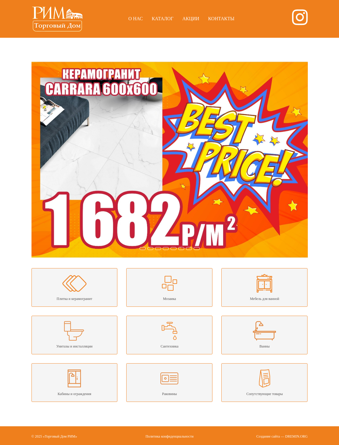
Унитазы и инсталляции (74, 334)
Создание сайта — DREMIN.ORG (282, 436)
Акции (190, 18)
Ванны (264, 334)
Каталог (163, 18)
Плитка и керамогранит (74, 287)
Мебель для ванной (264, 287)
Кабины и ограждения (74, 382)
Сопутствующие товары (264, 382)
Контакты (221, 18)
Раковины (169, 382)
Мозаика (169, 287)
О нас (135, 18)
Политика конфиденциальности (170, 436)
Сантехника (169, 334)
